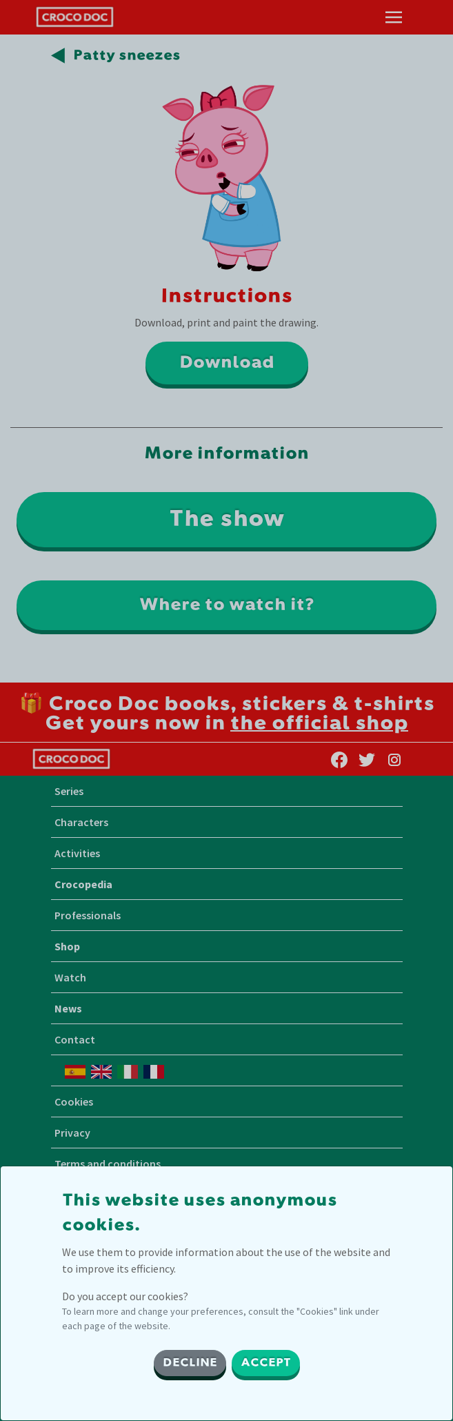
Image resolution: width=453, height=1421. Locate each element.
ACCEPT (266, 1363)
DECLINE (190, 1363)
